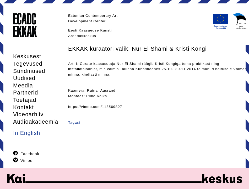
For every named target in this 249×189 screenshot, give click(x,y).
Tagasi (74, 122)
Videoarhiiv (28, 114)
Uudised (24, 78)
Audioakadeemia (35, 122)
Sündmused (29, 71)
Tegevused (27, 64)
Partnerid (25, 93)
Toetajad (24, 100)
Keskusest (27, 56)
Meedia (23, 85)
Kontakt (23, 107)
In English (26, 133)
